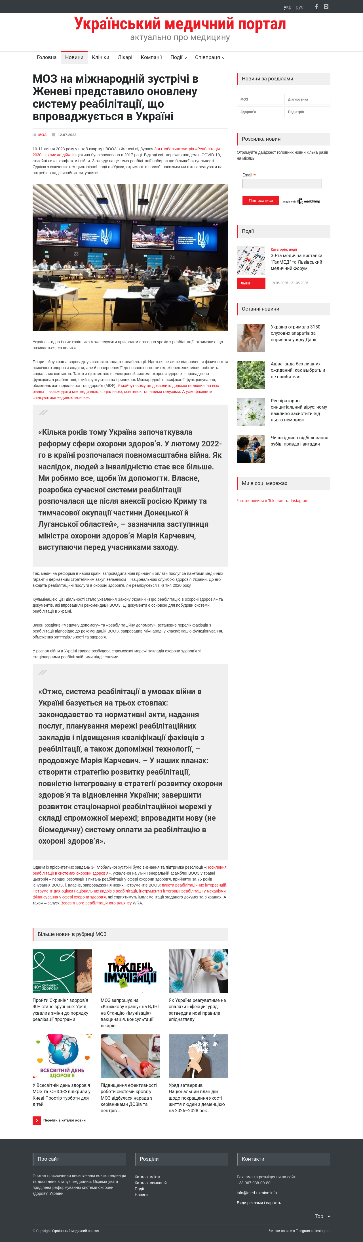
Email (249, 175)
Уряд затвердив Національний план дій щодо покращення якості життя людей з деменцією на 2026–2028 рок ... (197, 1098)
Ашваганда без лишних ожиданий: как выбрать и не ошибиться (298, 370)
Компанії (151, 57)
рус (299, 7)
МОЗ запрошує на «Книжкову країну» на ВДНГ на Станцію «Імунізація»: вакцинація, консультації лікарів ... (130, 1013)
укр (288, 7)
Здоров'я (248, 112)
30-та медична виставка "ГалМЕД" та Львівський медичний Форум (296, 262)
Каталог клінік (147, 1177)
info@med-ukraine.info (257, 1193)
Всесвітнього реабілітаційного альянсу (96, 903)
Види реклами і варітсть (259, 1203)
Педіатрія (296, 112)
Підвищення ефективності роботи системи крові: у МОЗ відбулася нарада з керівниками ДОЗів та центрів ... (129, 1098)
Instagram (299, 500)
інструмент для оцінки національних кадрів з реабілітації (85, 891)
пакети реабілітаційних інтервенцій (194, 885)
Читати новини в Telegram (261, 500)
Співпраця (207, 57)
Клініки (100, 57)
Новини (74, 57)
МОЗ (42, 135)
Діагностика (298, 99)
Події (176, 57)
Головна (47, 57)
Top (319, 1216)
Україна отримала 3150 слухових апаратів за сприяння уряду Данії (295, 333)
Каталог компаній (151, 1183)
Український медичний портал (75, 1231)
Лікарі (125, 57)
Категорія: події (284, 249)
